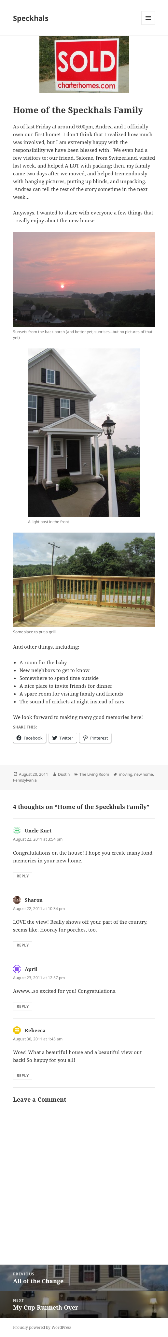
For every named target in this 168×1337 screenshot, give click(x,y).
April (31, 969)
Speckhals (31, 18)
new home (143, 774)
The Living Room (94, 774)
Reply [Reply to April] (23, 1006)
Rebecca (35, 1030)
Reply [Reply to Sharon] (23, 945)
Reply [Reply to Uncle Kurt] (23, 876)
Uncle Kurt (38, 830)
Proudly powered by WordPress (42, 1327)
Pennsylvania (25, 780)
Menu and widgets (148, 24)
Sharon (34, 900)
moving (125, 774)
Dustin (64, 774)
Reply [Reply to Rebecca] (23, 1075)
